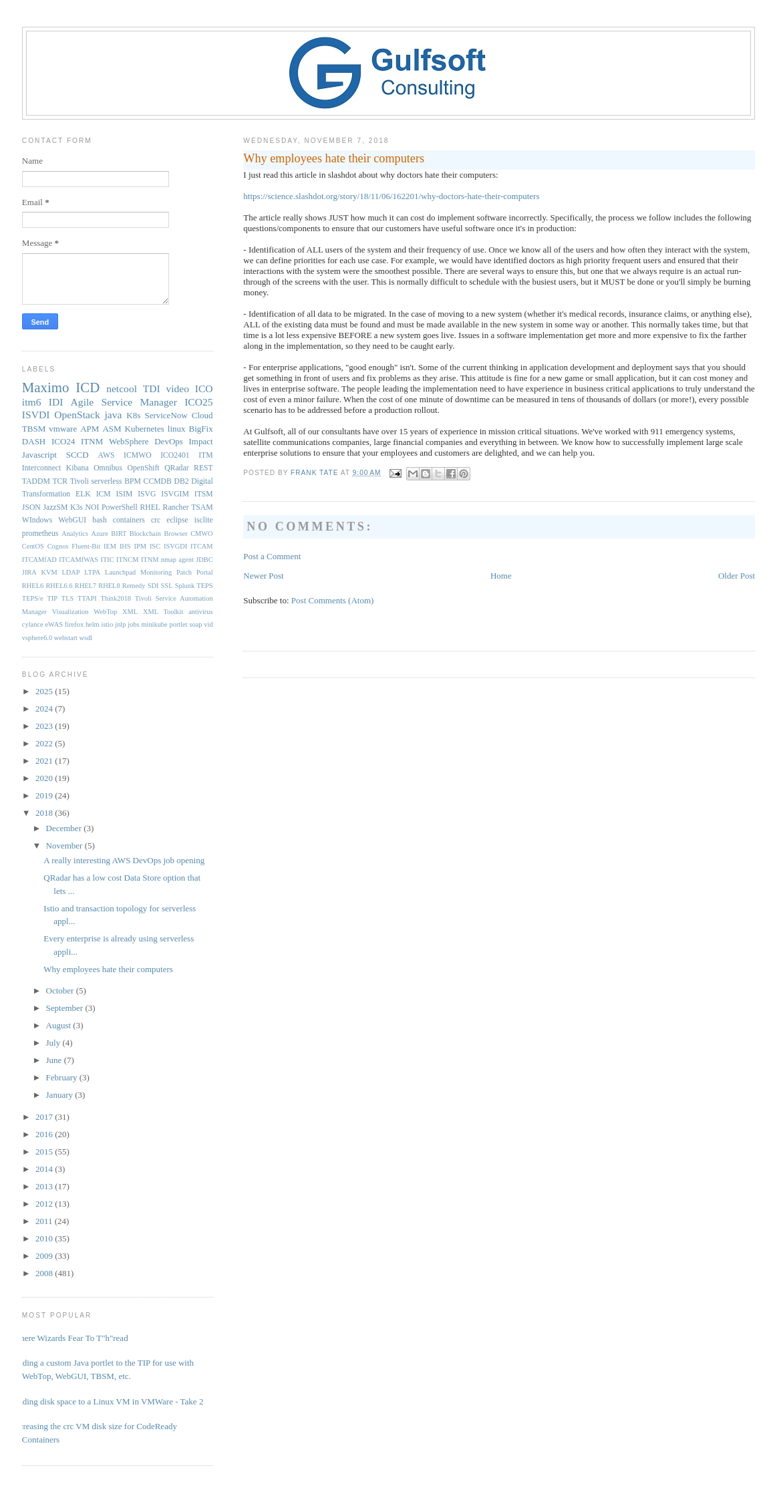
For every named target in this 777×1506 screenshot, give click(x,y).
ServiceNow (165, 415)
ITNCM (127, 559)
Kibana (77, 468)
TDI (151, 388)
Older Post (736, 576)
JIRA (29, 572)
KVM (49, 572)
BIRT (118, 533)
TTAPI (87, 598)
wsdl (86, 637)
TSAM (201, 507)
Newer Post (263, 576)
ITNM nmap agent (167, 559)
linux (177, 429)
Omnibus (108, 468)
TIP (52, 598)
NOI (93, 507)
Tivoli (79, 481)
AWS (106, 455)
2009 (45, 1256)
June (55, 1060)
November (65, 846)
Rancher (176, 507)
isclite (203, 520)
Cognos (58, 546)
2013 (45, 1186)
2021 (45, 761)
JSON (31, 507)
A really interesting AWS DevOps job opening (123, 860)
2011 (45, 1221)
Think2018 (115, 598)
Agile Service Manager (124, 402)
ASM (111, 429)
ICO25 (198, 402)
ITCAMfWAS (78, 559)
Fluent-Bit (85, 546)
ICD (87, 387)
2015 (45, 1152)
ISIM (124, 494)
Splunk (184, 585)
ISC (155, 546)
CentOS (33, 546)
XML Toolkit (163, 611)
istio (108, 624)
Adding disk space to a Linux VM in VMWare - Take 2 (108, 1401)
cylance (32, 624)
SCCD (77, 455)
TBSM (33, 429)
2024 (45, 709)
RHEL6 (32, 585)
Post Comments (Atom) (332, 600)
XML (130, 611)
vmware (63, 429)
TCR (59, 481)
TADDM (36, 481)
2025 (45, 691)
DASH (33, 441)
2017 (45, 1117)
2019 (45, 795)
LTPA (92, 572)
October (61, 991)
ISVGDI (175, 546)
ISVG (147, 494)
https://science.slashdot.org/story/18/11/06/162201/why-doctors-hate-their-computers (391, 196)
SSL (167, 585)
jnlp (120, 624)
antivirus (200, 611)
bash (99, 520)
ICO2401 (175, 455)
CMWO (201, 533)
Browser (175, 533)
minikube (154, 624)
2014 (45, 1169)
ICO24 (63, 441)
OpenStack (77, 414)
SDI (153, 585)
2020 (45, 778)
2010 (45, 1238)
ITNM (92, 441)
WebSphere (129, 441)
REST (203, 468)
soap (195, 624)
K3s (76, 507)
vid (208, 624)
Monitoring (156, 572)
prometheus (40, 533)
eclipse (177, 520)
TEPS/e (32, 598)
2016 (45, 1134)
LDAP (70, 572)
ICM (103, 494)
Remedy (134, 585)
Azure (99, 533)
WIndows (37, 520)
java (113, 414)
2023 (45, 726)
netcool (121, 388)
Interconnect (41, 468)
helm (93, 624)
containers (129, 520)
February (63, 1077)
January (60, 1095)
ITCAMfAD (39, 559)
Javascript (39, 455)
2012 (45, 1204)
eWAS (54, 624)
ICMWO (138, 455)
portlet (179, 624)
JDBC (204, 559)
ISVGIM (175, 494)
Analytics (74, 533)
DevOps (168, 441)
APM (89, 429)
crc (155, 520)
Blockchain (145, 533)
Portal (204, 572)
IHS (125, 546)
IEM (110, 546)
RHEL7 (85, 585)
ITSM (203, 494)
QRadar (176, 468)
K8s (133, 415)
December (65, 828)
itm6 (31, 402)
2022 (45, 743)
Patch (184, 572)
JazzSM (55, 507)
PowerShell (120, 507)
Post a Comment (272, 556)
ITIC (107, 559)
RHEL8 (109, 585)
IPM (140, 546)
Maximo (45, 387)
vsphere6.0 (37, 637)
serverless (107, 481)
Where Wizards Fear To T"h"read (70, 1338)
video (177, 388)
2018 (45, 813)
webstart (65, 637)
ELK (83, 494)
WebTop (105, 611)
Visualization (70, 611)
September (66, 1008)
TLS (67, 598)
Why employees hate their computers (108, 969)
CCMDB (158, 481)
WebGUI (72, 520)
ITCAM (201, 546)
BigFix (201, 429)
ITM (205, 455)
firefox (74, 624)
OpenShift (144, 468)
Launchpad (120, 572)
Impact (201, 441)
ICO (204, 388)
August (59, 1025)
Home (501, 576)
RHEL (150, 507)
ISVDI (36, 414)
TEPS (204, 585)
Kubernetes (144, 429)
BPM (132, 481)
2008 (45, 1273)
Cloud (202, 415)
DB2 (181, 481)
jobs (133, 624)
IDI (56, 402)
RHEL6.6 (58, 585)
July (54, 1043)
